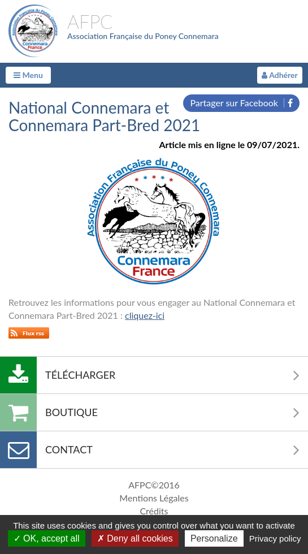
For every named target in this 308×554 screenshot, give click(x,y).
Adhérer (280, 75)
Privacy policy (275, 538)
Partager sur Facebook (241, 102)
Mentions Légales (153, 497)
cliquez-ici (144, 315)
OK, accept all (47, 538)
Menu (28, 75)
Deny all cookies (135, 538)
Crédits (154, 510)
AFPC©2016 (154, 484)
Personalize (214, 538)
